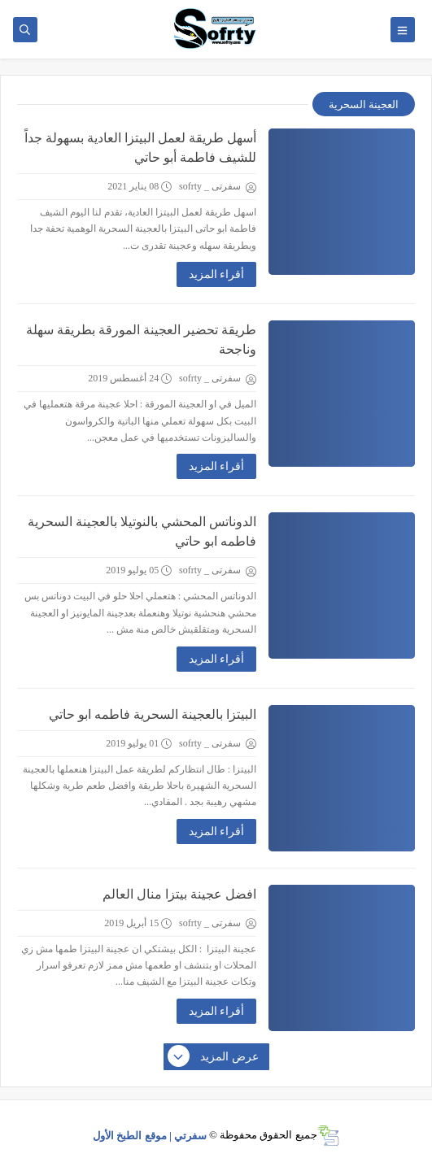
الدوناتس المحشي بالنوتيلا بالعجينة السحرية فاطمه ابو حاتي (142, 531)
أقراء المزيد (217, 274)
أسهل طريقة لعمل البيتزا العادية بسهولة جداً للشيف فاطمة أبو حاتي (140, 147)
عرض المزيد (214, 1057)
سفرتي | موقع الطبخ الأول (150, 1135)
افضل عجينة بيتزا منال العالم (179, 894)
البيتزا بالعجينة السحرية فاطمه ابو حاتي (152, 714)
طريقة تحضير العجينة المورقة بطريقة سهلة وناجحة (141, 339)
